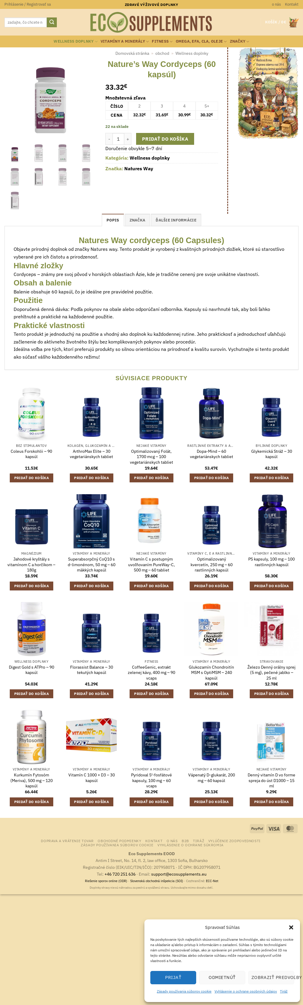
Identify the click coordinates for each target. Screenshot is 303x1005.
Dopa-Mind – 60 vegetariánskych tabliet (211, 454)
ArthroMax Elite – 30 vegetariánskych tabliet (91, 454)
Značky (239, 41)
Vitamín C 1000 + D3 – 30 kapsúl (91, 777)
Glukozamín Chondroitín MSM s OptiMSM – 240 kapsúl (211, 672)
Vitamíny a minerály (125, 41)
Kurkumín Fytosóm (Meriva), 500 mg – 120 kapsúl (31, 780)
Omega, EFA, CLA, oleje (201, 41)
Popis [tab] (113, 220)
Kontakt (292, 4)
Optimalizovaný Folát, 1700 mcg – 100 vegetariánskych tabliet (151, 457)
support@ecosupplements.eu (179, 874)
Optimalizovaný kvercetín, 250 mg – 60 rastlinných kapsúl (212, 564)
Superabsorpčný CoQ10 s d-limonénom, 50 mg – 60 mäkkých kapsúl (91, 564)
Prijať (173, 977)
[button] (291, 927)
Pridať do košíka (165, 139)
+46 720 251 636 (120, 874)
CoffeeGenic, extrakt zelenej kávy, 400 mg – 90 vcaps (151, 672)
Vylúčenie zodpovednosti (234, 840)
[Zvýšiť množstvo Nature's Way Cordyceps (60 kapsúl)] (127, 139)
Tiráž (284, 991)
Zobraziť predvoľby (273, 977)
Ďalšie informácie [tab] (176, 220)
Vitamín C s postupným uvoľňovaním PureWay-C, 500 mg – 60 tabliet (151, 564)
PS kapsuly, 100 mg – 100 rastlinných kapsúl (271, 561)
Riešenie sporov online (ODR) (106, 881)
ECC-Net (212, 881)
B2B (185, 840)
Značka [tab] (138, 220)
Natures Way (138, 168)
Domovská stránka (132, 53)
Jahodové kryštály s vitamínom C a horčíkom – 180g (31, 564)
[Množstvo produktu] (118, 139)
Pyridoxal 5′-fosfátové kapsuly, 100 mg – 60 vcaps (151, 780)
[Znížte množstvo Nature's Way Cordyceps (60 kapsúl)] (108, 139)
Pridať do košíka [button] (31, 478)
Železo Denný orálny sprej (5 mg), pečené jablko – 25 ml (271, 672)
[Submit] (52, 22)
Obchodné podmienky (119, 840)
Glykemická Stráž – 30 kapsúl (271, 454)
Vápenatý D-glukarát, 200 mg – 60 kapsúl (211, 777)
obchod (162, 53)
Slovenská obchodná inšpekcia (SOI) (156, 881)
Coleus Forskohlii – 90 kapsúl (31, 454)
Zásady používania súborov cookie (184, 991)
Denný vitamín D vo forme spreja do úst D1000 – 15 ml (271, 780)
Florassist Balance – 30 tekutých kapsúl (91, 669)
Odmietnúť (222, 977)
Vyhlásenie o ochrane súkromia (190, 844)
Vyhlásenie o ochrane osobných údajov (246, 991)
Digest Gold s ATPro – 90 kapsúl (31, 669)
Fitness (162, 41)
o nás (276, 4)
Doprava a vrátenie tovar (67, 840)
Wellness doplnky (76, 41)
